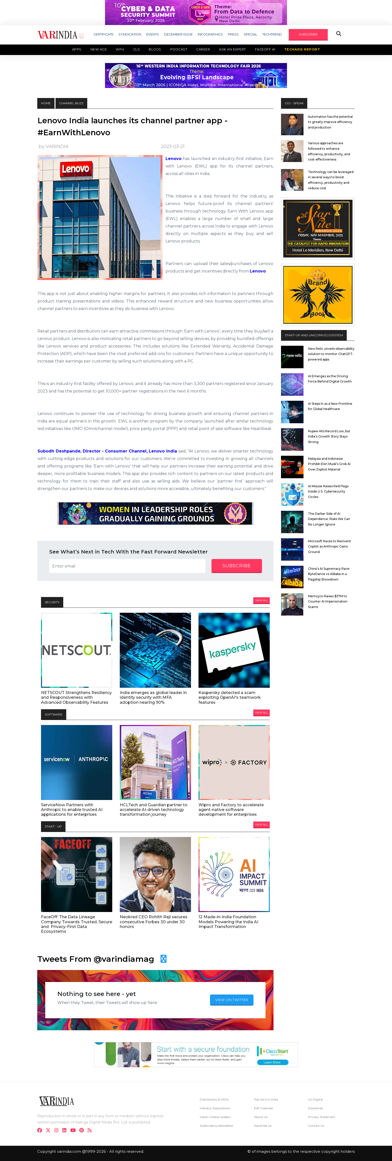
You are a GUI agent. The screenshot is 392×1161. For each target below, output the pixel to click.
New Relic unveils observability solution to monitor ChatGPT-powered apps (331, 354)
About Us (261, 1117)
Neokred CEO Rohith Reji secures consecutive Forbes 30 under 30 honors (154, 921)
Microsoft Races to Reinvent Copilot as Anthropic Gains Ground (329, 546)
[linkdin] (66, 1131)
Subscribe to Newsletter (217, 1126)
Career (203, 49)
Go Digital (315, 1099)
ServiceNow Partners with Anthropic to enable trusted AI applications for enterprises (71, 809)
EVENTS (152, 34)
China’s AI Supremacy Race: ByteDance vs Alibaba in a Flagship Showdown (329, 574)
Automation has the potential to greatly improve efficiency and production (330, 122)
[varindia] (91, 1131)
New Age (98, 49)
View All (261, 600)
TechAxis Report (302, 49)
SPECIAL (250, 34)
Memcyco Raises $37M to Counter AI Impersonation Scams (328, 601)
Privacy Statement (321, 1117)
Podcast (179, 49)
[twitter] (50, 1131)
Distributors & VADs (214, 1099)
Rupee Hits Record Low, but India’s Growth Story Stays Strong (329, 436)
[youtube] (74, 1131)
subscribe (236, 565)
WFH (120, 49)
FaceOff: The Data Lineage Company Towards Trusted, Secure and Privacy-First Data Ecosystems (76, 924)
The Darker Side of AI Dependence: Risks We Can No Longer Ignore (329, 519)
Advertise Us (263, 1126)
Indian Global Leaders (215, 1117)
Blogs (155, 49)
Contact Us (316, 1126)
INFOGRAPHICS (210, 34)
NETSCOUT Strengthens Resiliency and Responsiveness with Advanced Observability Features (76, 697)
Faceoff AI (265, 49)
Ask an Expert (232, 49)
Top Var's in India (266, 1099)
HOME (46, 103)
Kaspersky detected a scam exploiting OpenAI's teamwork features (229, 697)
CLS (136, 49)
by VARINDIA (53, 146)
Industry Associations (215, 1108)
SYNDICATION (129, 34)
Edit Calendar (264, 1108)
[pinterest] (83, 1131)
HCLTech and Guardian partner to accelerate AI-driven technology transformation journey (154, 809)
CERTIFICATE (104, 34)
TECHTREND (272, 34)
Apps (77, 49)
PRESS (233, 34)
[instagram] (58, 1131)
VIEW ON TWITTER (231, 1000)
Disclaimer (315, 1108)
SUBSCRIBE (308, 34)
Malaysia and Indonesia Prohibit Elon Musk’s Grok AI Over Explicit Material (329, 464)
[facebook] (41, 1131)
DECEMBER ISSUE (178, 34)
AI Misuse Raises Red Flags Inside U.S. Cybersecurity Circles (328, 491)
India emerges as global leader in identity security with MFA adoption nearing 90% (153, 697)
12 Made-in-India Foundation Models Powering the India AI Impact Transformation (228, 921)
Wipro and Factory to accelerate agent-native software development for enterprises (231, 809)
